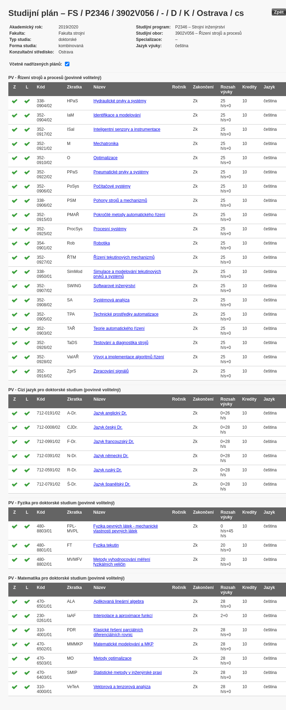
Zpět (279, 12)
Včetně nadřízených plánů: (35, 64)
